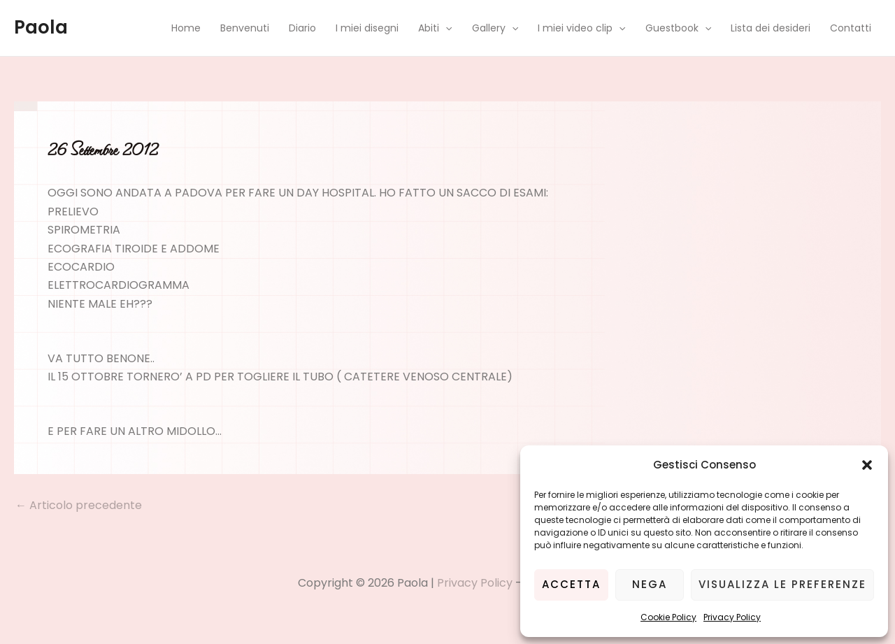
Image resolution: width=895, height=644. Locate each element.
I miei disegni (367, 28)
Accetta (571, 584)
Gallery (495, 28)
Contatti (850, 28)
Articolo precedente (78, 505)
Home (186, 28)
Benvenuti (244, 28)
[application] (445, 28)
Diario (302, 28)
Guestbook (678, 28)
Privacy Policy (732, 617)
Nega (649, 584)
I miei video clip (581, 28)
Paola (41, 27)
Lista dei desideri (770, 28)
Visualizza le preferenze (782, 584)
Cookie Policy (668, 617)
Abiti (435, 28)
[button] (867, 465)
